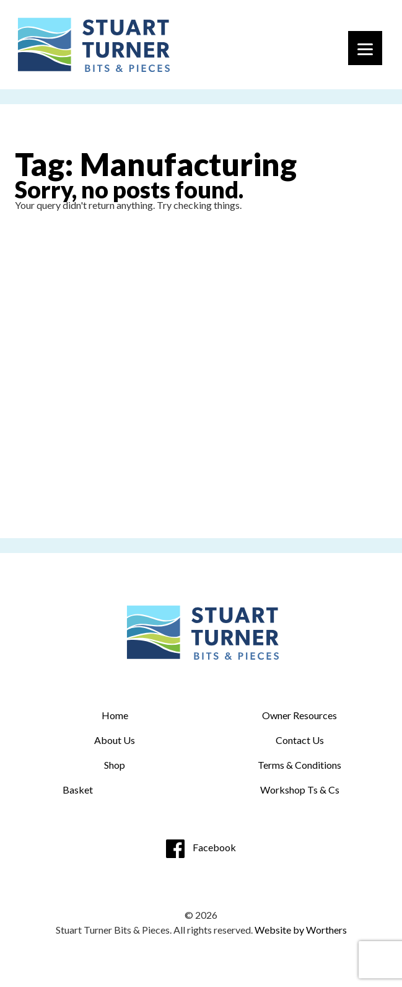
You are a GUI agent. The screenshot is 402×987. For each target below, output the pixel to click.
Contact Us (300, 740)
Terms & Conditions (299, 765)
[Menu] (365, 48)
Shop (114, 765)
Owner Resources (299, 715)
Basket (78, 789)
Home (115, 715)
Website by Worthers (301, 930)
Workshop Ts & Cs (299, 789)
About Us (114, 740)
